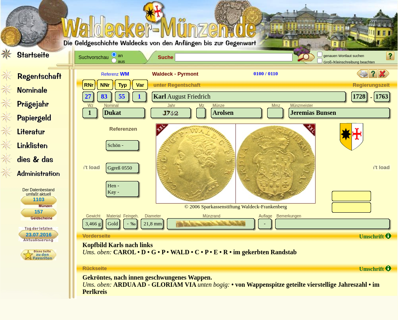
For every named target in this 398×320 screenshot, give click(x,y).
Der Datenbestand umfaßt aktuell (38, 192)
